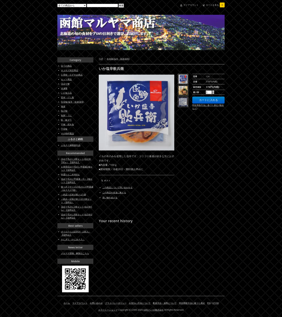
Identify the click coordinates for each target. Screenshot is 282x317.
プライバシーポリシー (116, 303)
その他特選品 (67, 133)
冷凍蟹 (64, 88)
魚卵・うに (66, 115)
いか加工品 (66, 92)
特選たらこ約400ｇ (70, 174)
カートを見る (215, 4)
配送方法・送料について (165, 303)
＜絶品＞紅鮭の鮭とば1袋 (73, 194)
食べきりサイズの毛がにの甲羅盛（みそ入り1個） (77, 188)
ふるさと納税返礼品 (70, 145)
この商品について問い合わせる (117, 187)
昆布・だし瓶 (67, 97)
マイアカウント (191, 4)
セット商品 (66, 79)
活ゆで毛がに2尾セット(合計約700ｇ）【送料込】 (76, 161)
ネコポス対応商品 (69, 70)
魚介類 (64, 110)
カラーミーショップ (108, 309)
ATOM (215, 303)
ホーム (66, 303)
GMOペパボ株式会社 (153, 309)
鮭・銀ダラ (66, 119)
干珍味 (64, 128)
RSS (209, 303)
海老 (63, 106)
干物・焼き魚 (67, 124)
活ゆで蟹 (65, 83)
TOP (101, 58)
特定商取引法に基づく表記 (192, 303)
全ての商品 (66, 65)
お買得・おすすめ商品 (72, 74)
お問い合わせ (96, 303)
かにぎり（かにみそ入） (73, 239)
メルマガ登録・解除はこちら (75, 253)
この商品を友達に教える (114, 192)
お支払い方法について (140, 303)
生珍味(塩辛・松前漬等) (118, 58)
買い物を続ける (109, 197)
